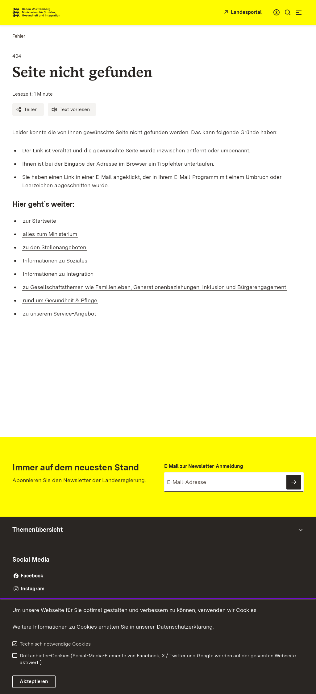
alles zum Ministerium (50, 234)
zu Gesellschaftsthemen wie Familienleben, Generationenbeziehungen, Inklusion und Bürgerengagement (154, 287)
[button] (28, 109)
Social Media (30, 559)
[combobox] (276, 12)
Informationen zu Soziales (55, 260)
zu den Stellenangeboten (54, 247)
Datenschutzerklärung (185, 626)
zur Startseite (39, 220)
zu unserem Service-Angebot (59, 313)
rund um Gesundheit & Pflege (60, 300)
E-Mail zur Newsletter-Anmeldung (203, 466)
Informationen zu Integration (58, 274)
